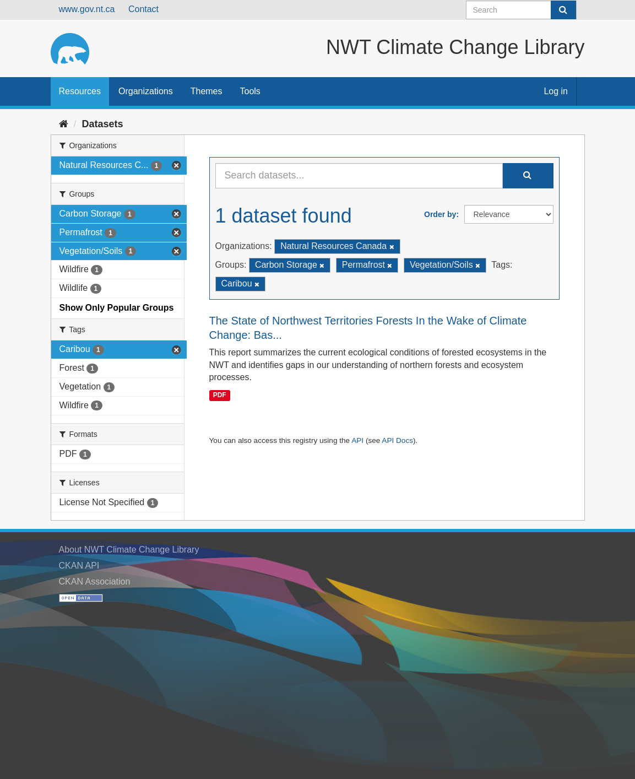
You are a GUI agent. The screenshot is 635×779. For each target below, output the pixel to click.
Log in (556, 91)
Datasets (102, 123)
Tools (250, 91)
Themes (206, 91)
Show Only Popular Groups (116, 307)
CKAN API (79, 565)
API (357, 440)
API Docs (397, 440)
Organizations (145, 91)
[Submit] (563, 10)
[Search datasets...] (359, 175)
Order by (440, 214)
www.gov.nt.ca (87, 9)
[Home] (63, 123)
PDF (219, 395)
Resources (80, 91)
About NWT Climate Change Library (129, 549)
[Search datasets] (521, 10)
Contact (143, 9)
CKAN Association (95, 581)
